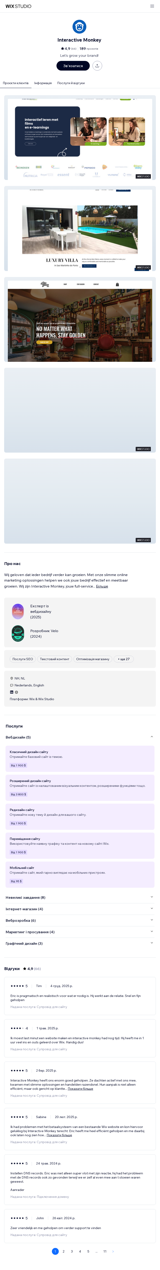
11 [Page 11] (105, 1251)
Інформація (43, 83)
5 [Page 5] (88, 1251)
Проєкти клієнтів (16, 83)
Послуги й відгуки (71, 83)
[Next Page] (113, 1251)
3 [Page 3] (72, 1251)
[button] (80, 137)
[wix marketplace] (18, 6)
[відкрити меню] (152, 6)
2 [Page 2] (64, 1251)
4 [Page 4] (80, 1251)
